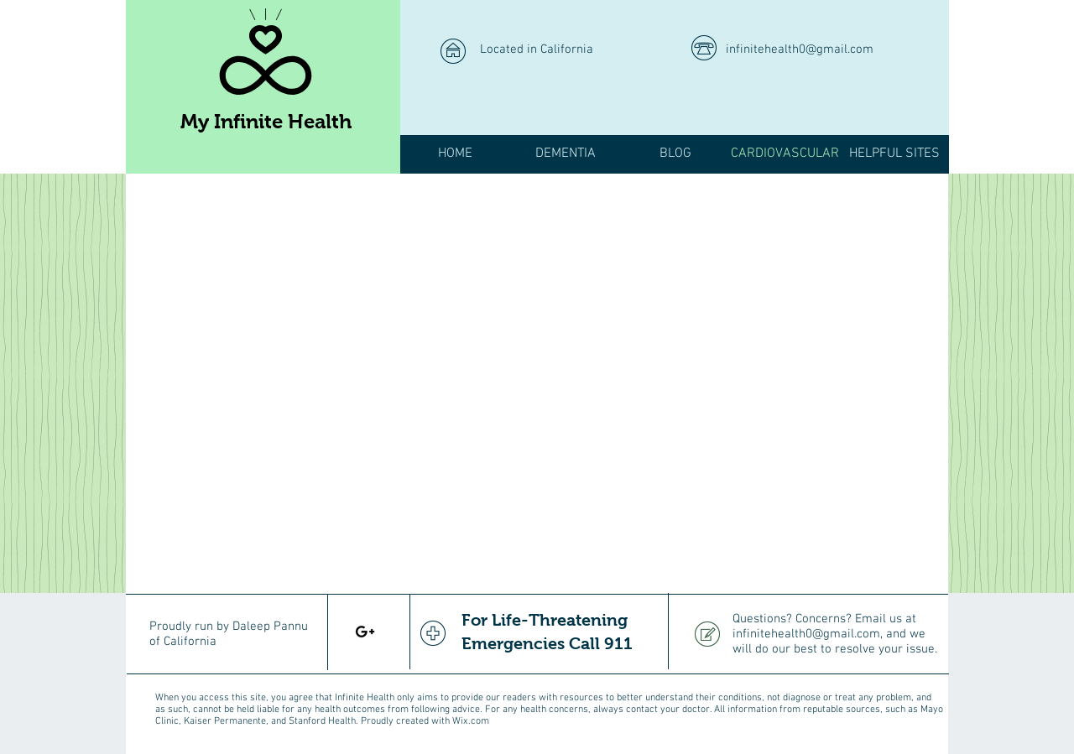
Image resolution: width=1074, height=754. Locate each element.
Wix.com (470, 721)
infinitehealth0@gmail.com (799, 49)
